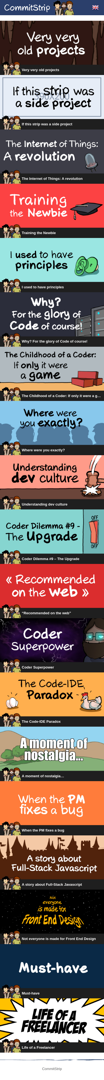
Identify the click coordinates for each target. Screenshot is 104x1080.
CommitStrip (39, 7)
